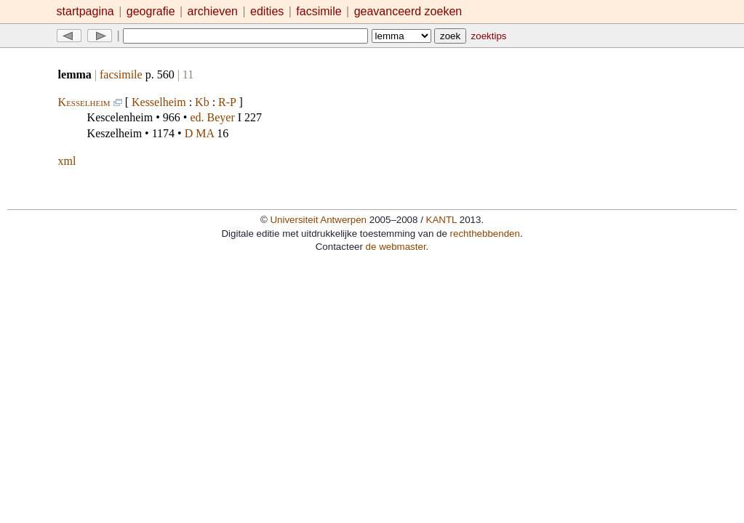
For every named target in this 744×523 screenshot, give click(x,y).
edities (267, 11)
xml (67, 161)
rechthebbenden (485, 233)
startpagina (85, 11)
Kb (202, 102)
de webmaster (396, 246)
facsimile (320, 11)
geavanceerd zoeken (408, 11)
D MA (199, 133)
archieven (213, 11)
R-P (227, 102)
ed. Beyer (212, 117)
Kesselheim (84, 102)
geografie (151, 11)
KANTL (441, 219)
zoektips (489, 36)
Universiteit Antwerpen (318, 219)
